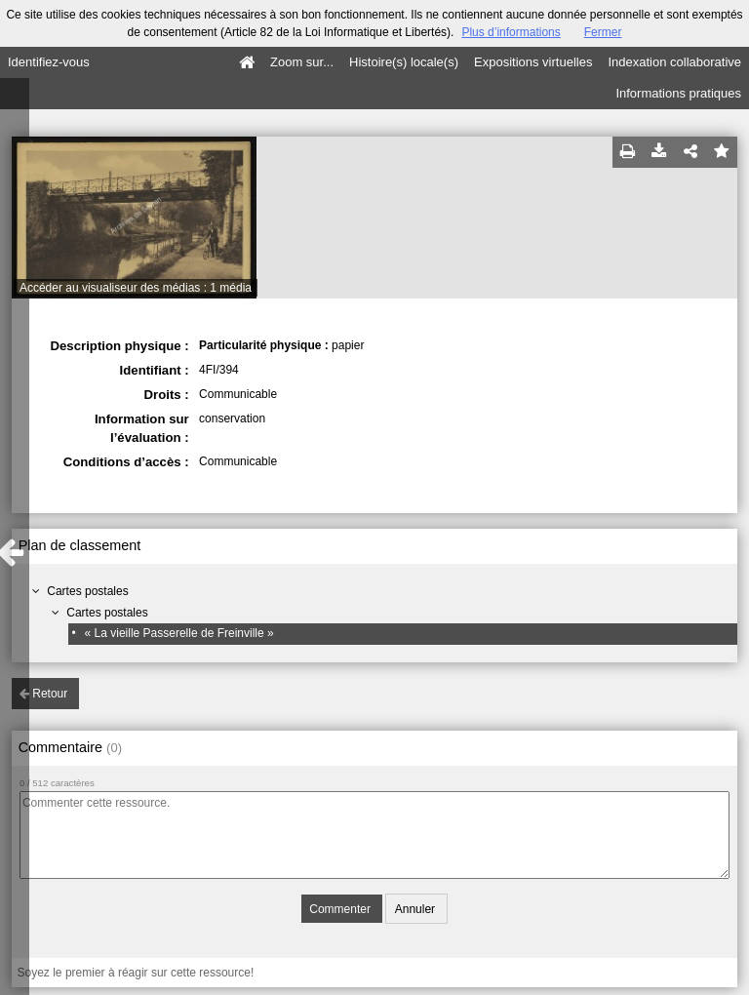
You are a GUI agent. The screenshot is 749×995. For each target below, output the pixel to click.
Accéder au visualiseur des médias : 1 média (136, 288)
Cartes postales (87, 591)
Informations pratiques (678, 93)
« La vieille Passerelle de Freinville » (179, 633)
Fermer (603, 32)
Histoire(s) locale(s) (403, 62)
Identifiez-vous (49, 62)
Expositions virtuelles (533, 62)
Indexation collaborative (674, 62)
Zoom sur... (302, 62)
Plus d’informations (510, 32)
